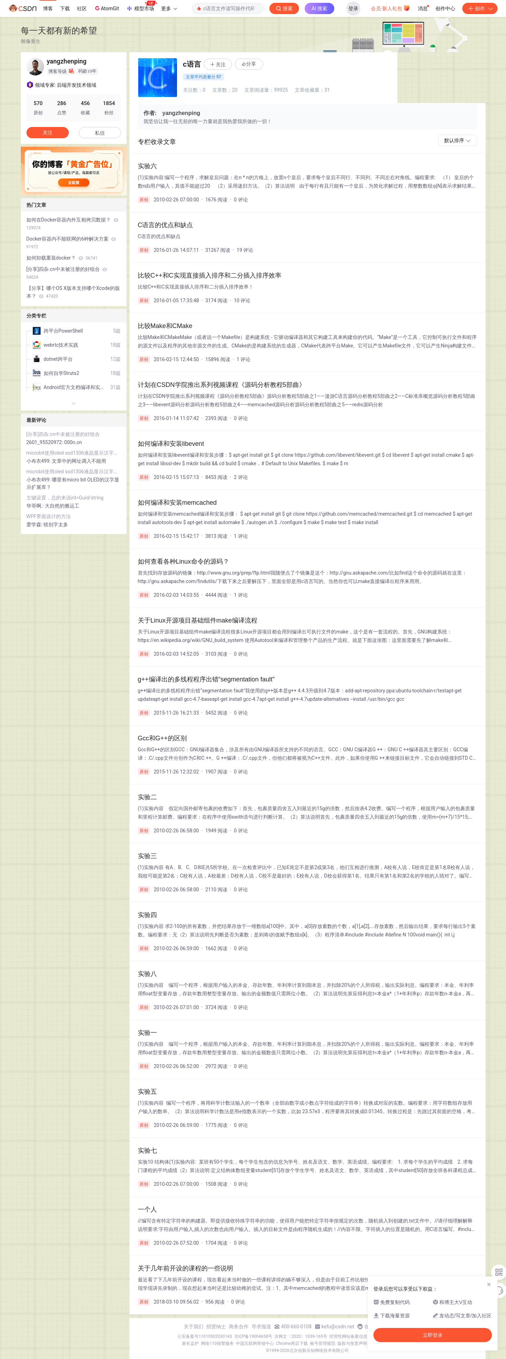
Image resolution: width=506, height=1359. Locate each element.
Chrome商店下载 (292, 1343)
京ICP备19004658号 (253, 1336)
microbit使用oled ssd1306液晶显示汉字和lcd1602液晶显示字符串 (73, 453)
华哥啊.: (35, 506)
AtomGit (106, 8)
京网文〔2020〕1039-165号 (300, 1336)
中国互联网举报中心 (255, 1343)
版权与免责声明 (352, 1343)
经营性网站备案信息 (348, 1336)
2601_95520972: (45, 442)
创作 (480, 8)
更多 (169, 8)
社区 (82, 8)
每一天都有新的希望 (59, 30)
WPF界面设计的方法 (48, 516)
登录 (353, 8)
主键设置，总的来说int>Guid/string (65, 497)
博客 (48, 8)
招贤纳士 (216, 1326)
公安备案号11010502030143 (204, 1336)
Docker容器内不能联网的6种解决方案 (71, 242)
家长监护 (190, 1343)
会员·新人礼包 (390, 7)
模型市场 (141, 6)
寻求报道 (261, 1326)
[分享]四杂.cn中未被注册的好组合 (67, 273)
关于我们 (193, 1326)
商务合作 (239, 1326)
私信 (100, 133)
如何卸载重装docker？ (62, 258)
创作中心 (445, 8)
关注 (48, 132)
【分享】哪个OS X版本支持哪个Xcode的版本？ (73, 292)
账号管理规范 (322, 1343)
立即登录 (433, 1335)
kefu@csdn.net (338, 1326)
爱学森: (35, 524)
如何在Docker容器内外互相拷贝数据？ (72, 223)
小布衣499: (39, 461)
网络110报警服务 (217, 1343)
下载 (65, 8)
